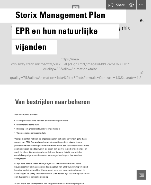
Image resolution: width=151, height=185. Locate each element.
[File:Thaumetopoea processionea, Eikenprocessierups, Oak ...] (75, 42)
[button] (116, 5)
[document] (75, 92)
